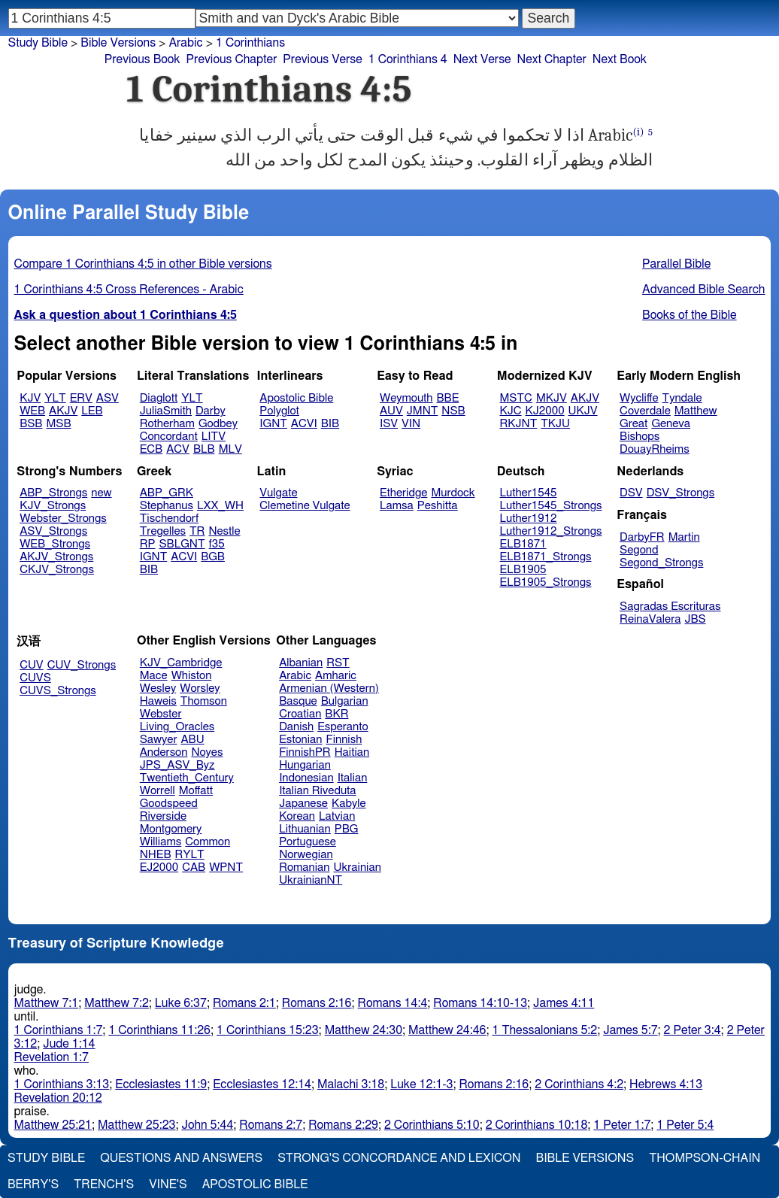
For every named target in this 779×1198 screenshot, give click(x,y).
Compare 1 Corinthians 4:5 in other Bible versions (143, 264)
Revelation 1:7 (51, 1057)
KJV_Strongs (53, 505)
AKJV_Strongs (56, 557)
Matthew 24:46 (447, 1030)
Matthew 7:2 (116, 1003)
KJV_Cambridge (181, 663)
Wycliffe (639, 398)
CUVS (35, 678)
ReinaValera (650, 619)
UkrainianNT (310, 880)
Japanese (303, 803)
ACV (177, 449)
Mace (154, 675)
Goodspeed (169, 803)
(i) (638, 132)
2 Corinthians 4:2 (579, 1084)
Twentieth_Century (187, 778)
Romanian (304, 867)
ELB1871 (523, 544)
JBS (694, 619)
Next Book (620, 59)
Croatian (300, 714)
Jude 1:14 (69, 1044)
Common (207, 842)
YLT (54, 398)
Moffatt (196, 790)
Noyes (207, 752)
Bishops (639, 436)
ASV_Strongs (53, 531)
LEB (91, 411)
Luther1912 (528, 518)
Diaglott (158, 398)
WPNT (226, 867)
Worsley (200, 688)
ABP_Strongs (53, 493)
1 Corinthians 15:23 (268, 1030)
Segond (639, 550)
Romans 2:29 (343, 1125)
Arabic (185, 43)
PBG (347, 829)
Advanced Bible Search (703, 290)
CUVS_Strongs (58, 690)
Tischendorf (169, 518)
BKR (336, 714)
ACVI (304, 423)
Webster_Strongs (63, 518)
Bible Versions (118, 43)
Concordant (169, 436)
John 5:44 (207, 1125)
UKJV (583, 411)
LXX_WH (220, 505)
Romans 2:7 (270, 1125)
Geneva (670, 423)
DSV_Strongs (681, 493)
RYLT (189, 854)
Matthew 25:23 (136, 1125)
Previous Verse (322, 59)
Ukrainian (357, 867)
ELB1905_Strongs (546, 582)
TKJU (555, 423)
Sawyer (158, 739)
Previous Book (142, 59)
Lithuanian (305, 829)
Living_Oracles (177, 726)
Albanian (301, 663)
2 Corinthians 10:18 (537, 1125)
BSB (31, 423)
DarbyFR (642, 537)
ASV (107, 398)
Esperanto (342, 726)
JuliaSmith (166, 411)
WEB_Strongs (55, 544)
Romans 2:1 (244, 1003)
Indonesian (306, 778)
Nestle (224, 531)
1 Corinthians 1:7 (58, 1030)
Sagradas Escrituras (670, 606)
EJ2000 (159, 867)
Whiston (191, 675)
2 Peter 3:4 (692, 1030)
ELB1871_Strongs (546, 557)
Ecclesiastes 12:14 (262, 1084)
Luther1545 (528, 493)
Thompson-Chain (704, 1158)
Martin (684, 537)
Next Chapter (552, 59)
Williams (161, 842)
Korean (297, 816)
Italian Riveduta (317, 790)
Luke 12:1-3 (421, 1084)
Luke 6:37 (181, 1003)
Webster (161, 714)
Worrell (157, 790)
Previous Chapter (231, 59)
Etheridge (403, 493)
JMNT (422, 411)
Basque (298, 701)
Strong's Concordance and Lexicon (398, 1158)
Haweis (158, 701)
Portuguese (307, 842)
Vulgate (278, 493)
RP (148, 544)
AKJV (63, 411)
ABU (192, 739)
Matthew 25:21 (53, 1125)
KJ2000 (545, 411)
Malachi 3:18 (350, 1084)
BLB (204, 449)
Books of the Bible (689, 315)
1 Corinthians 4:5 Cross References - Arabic (129, 290)
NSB (453, 411)
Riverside (163, 816)
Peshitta (437, 505)
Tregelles (163, 531)
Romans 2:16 (317, 1003)
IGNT (273, 423)
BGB (213, 557)
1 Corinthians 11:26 (159, 1030)
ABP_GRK (166, 493)
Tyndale (682, 398)
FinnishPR (305, 752)
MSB (58, 423)
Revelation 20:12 (58, 1098)
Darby (211, 411)
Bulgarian (344, 701)
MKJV (551, 398)
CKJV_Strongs (57, 569)
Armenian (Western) (329, 688)
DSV (631, 493)
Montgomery (171, 829)
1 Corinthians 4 (407, 59)
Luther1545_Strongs (551, 505)
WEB (32, 411)
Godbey (218, 423)
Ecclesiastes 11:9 (161, 1084)
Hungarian (305, 765)
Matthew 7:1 (46, 1003)
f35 (217, 544)
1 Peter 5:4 (685, 1125)
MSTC (516, 398)
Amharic (335, 675)
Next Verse (482, 59)
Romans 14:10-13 (480, 1003)
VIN (411, 423)
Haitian (352, 752)
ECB (151, 449)
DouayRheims (655, 449)
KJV (30, 398)
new (101, 493)
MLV (230, 449)
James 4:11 (563, 1003)
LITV (214, 436)
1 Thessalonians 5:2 (545, 1030)
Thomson (203, 701)
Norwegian (305, 854)
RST (338, 663)
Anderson (164, 752)
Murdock (452, 493)
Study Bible (38, 43)
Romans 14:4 (393, 1003)
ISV (389, 423)
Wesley (158, 688)
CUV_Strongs (81, 665)
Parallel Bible (676, 264)
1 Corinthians (250, 43)
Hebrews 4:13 (665, 1084)
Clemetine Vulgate (304, 505)
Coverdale (645, 411)
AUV (391, 411)
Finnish (344, 739)
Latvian (337, 816)
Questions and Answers (181, 1158)
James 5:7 (630, 1030)
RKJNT (519, 423)
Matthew (695, 411)
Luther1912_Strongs (551, 531)
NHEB (155, 854)
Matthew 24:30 (363, 1030)
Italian (353, 778)
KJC (511, 411)
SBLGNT (182, 544)
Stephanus (166, 505)
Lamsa (397, 505)
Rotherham (167, 423)
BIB (330, 423)
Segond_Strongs (661, 563)
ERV (81, 398)
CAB (193, 867)
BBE (448, 398)
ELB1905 (523, 569)
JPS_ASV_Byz (177, 765)
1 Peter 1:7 (621, 1125)
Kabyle (349, 803)
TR (197, 531)
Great (633, 423)
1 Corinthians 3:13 (62, 1084)
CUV (32, 665)
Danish (296, 726)
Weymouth (406, 398)
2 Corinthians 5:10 (432, 1125)
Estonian (300, 739)
